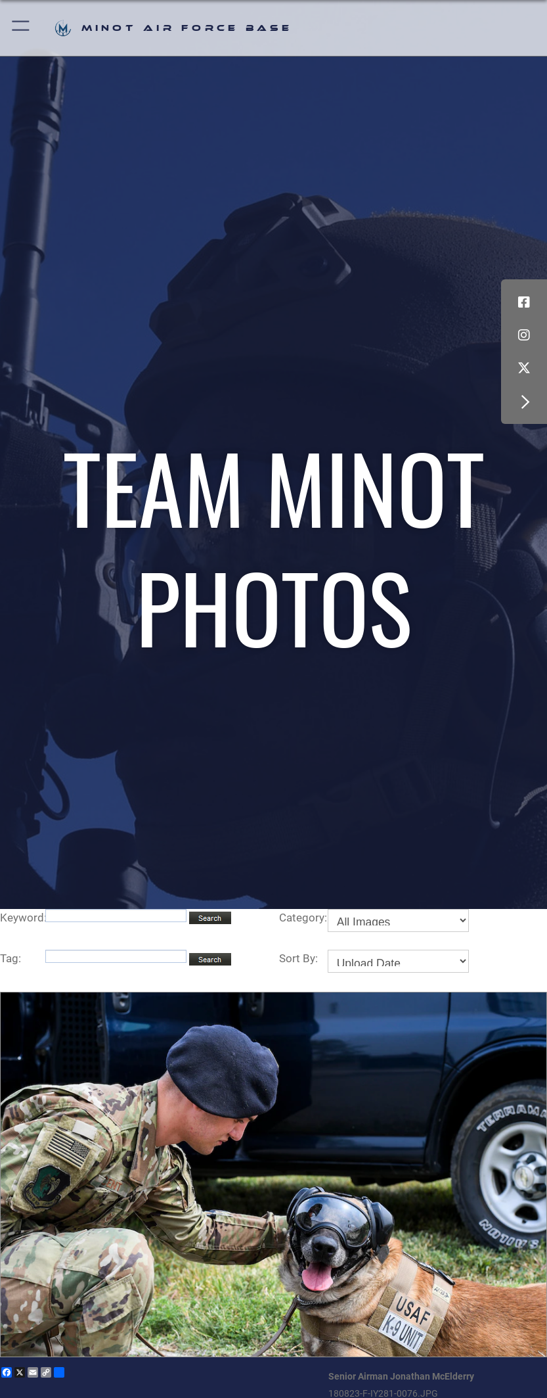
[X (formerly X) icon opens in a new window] (524, 368)
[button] (21, 28)
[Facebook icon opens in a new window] (524, 302)
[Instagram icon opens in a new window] (524, 335)
